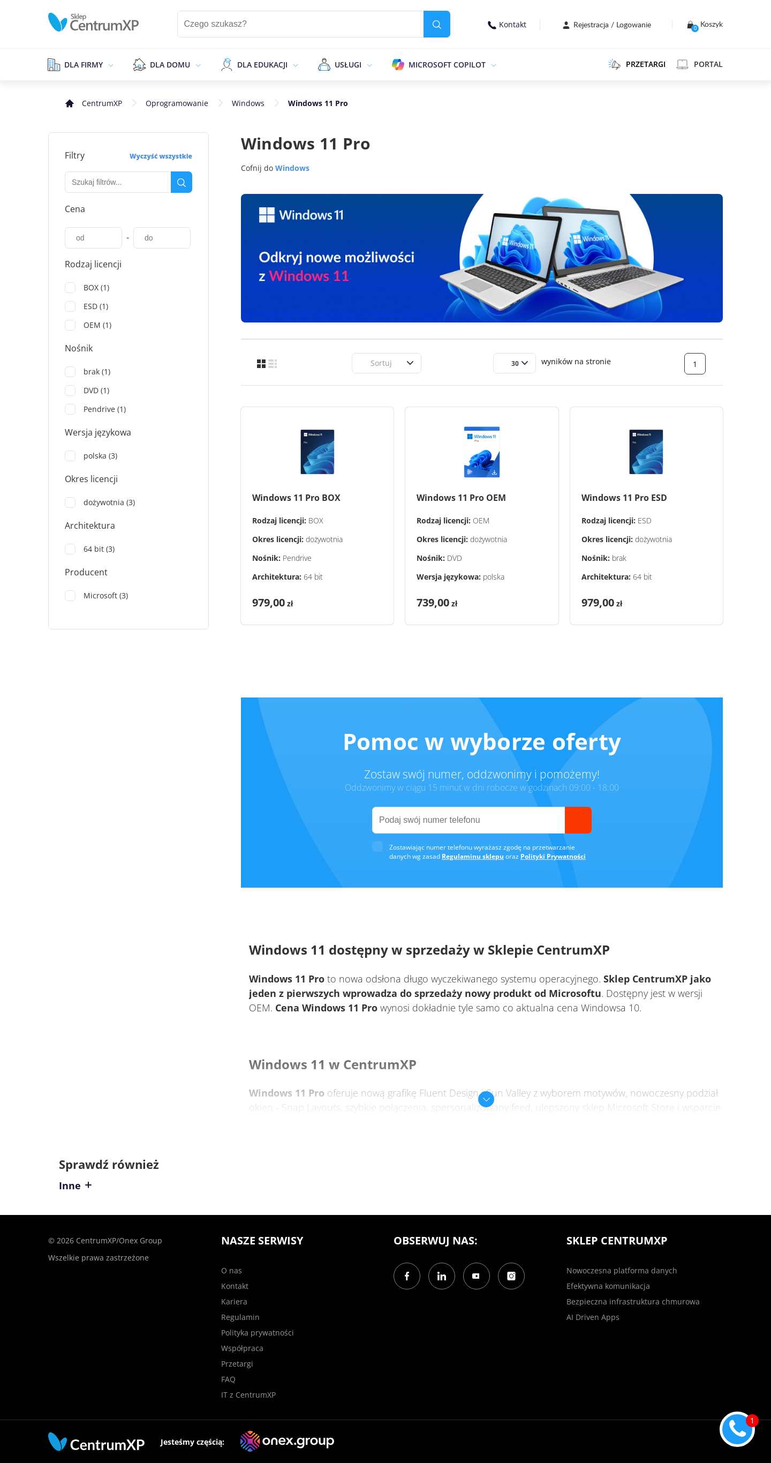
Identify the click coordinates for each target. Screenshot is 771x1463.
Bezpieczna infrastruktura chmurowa (633, 1301)
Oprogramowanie (177, 103)
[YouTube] (476, 1276)
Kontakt (507, 24)
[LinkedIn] (441, 1276)
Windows (248, 103)
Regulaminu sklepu (473, 856)
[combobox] (364, 363)
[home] (93, 22)
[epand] (109, 64)
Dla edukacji (262, 64)
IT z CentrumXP (248, 1395)
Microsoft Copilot (447, 64)
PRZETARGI (637, 64)
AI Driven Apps (592, 1317)
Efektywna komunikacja (608, 1286)
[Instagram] (511, 1276)
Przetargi (237, 1364)
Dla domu (170, 64)
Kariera (234, 1301)
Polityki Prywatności (553, 856)
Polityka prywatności (257, 1332)
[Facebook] (407, 1276)
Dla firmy (83, 64)
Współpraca (242, 1348)
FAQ (228, 1379)
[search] (437, 24)
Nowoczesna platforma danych (621, 1270)
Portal (699, 64)
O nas (231, 1270)
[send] (578, 820)
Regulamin (240, 1317)
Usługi (348, 64)
